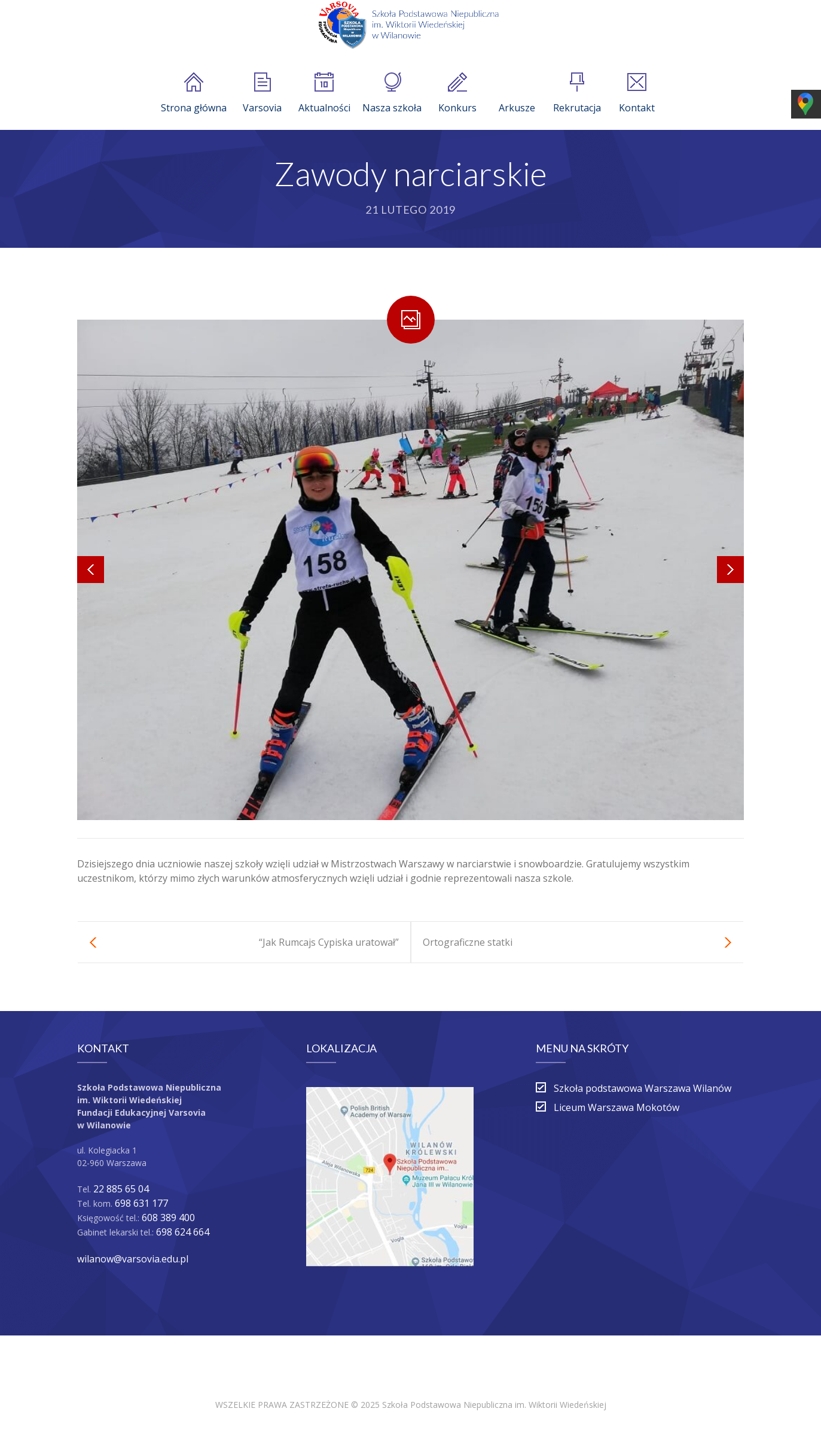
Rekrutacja (577, 93)
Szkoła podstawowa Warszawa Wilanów (642, 1088)
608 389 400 (168, 1217)
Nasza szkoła (392, 93)
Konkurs (457, 93)
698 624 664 (182, 1231)
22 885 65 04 (121, 1188)
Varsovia (262, 93)
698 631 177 (141, 1203)
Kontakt (637, 93)
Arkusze (517, 93)
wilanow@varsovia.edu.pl (132, 1258)
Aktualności (324, 93)
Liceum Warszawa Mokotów (616, 1107)
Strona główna (194, 93)
